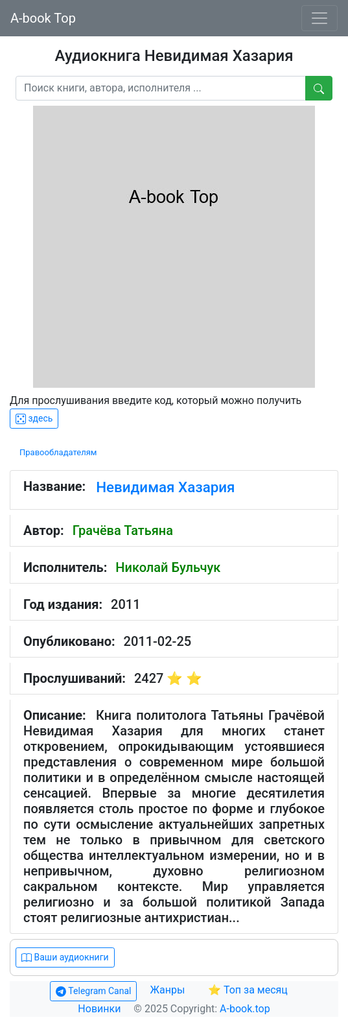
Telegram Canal (93, 991)
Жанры (168, 990)
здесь (34, 418)
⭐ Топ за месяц (248, 990)
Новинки (99, 1009)
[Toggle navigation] (319, 18)
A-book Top (43, 18)
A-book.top (245, 1009)
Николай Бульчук (167, 567)
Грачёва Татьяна (123, 530)
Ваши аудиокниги (65, 957)
